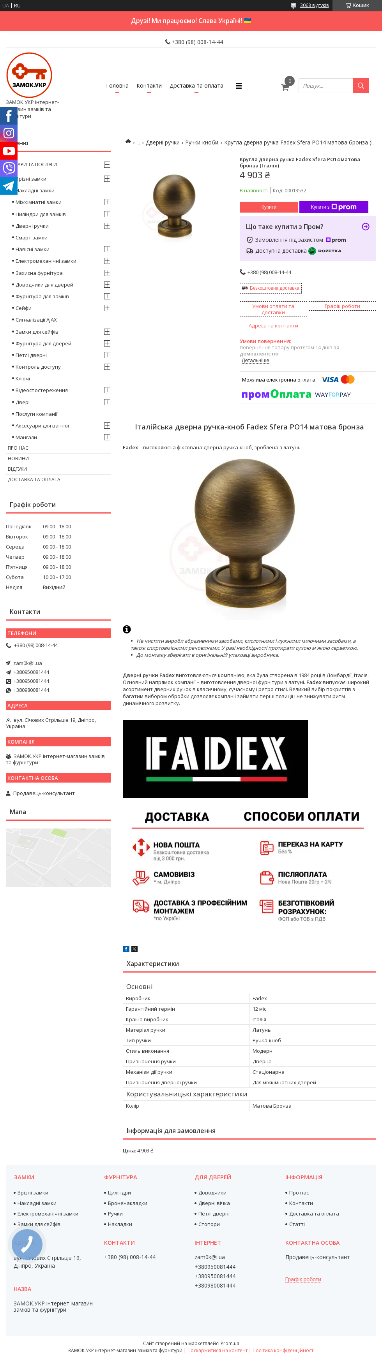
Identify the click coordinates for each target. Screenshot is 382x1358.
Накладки (120, 1224)
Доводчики (212, 1192)
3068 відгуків (314, 5)
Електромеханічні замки (46, 260)
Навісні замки (33, 249)
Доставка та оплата (196, 85)
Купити (269, 207)
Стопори (209, 1224)
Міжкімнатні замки (39, 202)
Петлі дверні (31, 355)
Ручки (115, 1213)
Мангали (26, 437)
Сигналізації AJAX (36, 319)
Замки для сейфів (37, 331)
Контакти (149, 85)
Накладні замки (35, 190)
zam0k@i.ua (27, 663)
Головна (117, 85)
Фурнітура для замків (42, 296)
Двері (23, 402)
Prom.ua (230, 1343)
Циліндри (119, 1192)
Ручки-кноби (201, 142)
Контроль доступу (38, 366)
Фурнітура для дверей (43, 343)
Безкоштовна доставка (274, 288)
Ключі (23, 378)
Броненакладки (127, 1203)
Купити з (334, 207)
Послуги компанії (36, 413)
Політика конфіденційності (284, 1350)
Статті (297, 1224)
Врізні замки (31, 178)
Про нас (18, 448)
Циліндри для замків (41, 214)
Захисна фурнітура (39, 272)
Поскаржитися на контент (217, 1350)
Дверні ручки (163, 142)
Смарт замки (32, 237)
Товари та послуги (32, 164)
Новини (18, 458)
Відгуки (17, 469)
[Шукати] (361, 85)
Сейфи (24, 307)
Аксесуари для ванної (42, 425)
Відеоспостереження (42, 390)
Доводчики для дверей (44, 284)
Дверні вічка (214, 1203)
